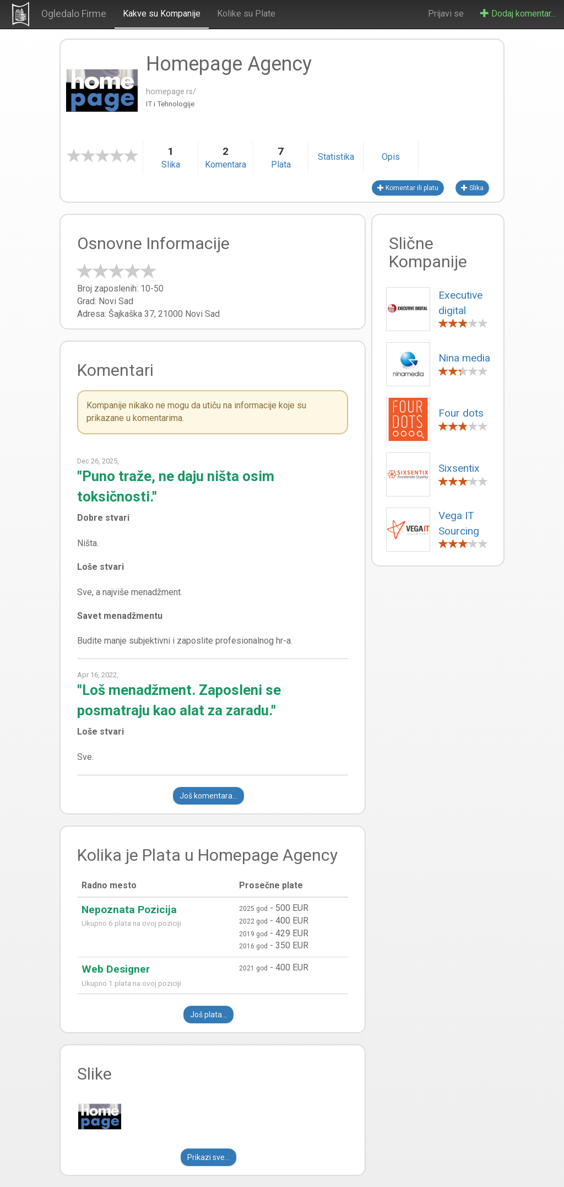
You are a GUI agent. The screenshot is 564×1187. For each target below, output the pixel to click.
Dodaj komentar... (518, 13)
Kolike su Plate (246, 13)
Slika (472, 188)
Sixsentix (459, 468)
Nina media (464, 358)
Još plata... (208, 1014)
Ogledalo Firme (73, 13)
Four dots (461, 413)
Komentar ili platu (407, 188)
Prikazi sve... (208, 1157)
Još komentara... (208, 795)
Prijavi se (446, 13)
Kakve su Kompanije (161, 13)
